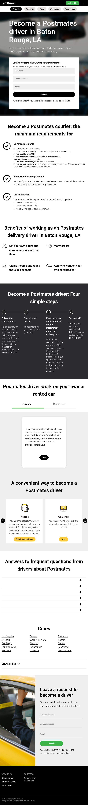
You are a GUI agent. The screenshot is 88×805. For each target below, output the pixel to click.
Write (63, 539)
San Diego (7, 643)
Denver (33, 636)
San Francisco (9, 647)
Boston (61, 640)
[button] (85, 520)
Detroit (61, 643)
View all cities (9, 663)
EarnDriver (8, 3)
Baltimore (63, 636)
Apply (42, 9)
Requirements (70, 9)
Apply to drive (72, 3)
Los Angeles (8, 636)
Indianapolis (36, 647)
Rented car (59, 404)
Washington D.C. (38, 640)
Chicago (34, 643)
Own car (27, 404)
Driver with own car (8, 782)
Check (44, 457)
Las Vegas (63, 647)
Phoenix (6, 640)
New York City (65, 650)
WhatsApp (6, 350)
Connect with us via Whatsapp (30, 779)
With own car (54, 9)
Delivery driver (7, 785)
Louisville (34, 650)
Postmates (30, 9)
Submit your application (24, 539)
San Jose (6, 650)
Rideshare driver (7, 778)
